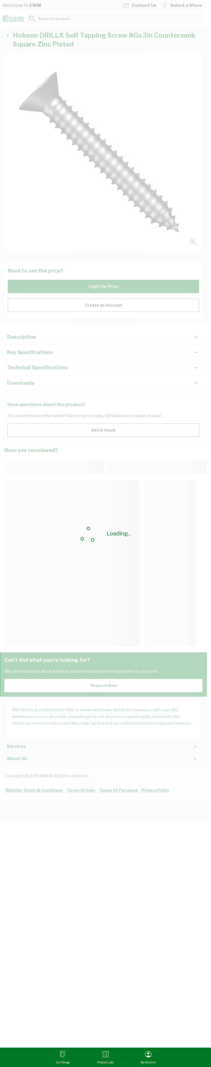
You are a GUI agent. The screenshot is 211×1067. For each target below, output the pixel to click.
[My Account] (148, 1057)
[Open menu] (63, 1057)
